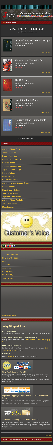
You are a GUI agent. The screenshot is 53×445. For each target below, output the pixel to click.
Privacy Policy (7, 271)
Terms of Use (7, 278)
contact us (10, 356)
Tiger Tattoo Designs (10, 193)
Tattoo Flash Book (9, 153)
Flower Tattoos (8, 176)
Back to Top (48, 436)
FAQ (4, 261)
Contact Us (6, 268)
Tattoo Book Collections (11, 204)
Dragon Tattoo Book (10, 156)
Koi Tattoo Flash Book (9, 315)
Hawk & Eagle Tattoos (11, 190)
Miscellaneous (7, 207)
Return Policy (7, 275)
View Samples (45, 53)
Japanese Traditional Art (11, 197)
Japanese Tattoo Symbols (12, 200)
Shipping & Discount (10, 254)
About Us (6, 265)
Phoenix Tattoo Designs (11, 159)
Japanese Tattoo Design (11, 170)
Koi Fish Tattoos (8, 163)
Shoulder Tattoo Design (11, 166)
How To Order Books (10, 258)
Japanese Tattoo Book (11, 149)
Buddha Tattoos (8, 187)
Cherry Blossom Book (10, 180)
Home (4, 22)
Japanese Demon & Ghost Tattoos (15, 183)
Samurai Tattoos (8, 173)
